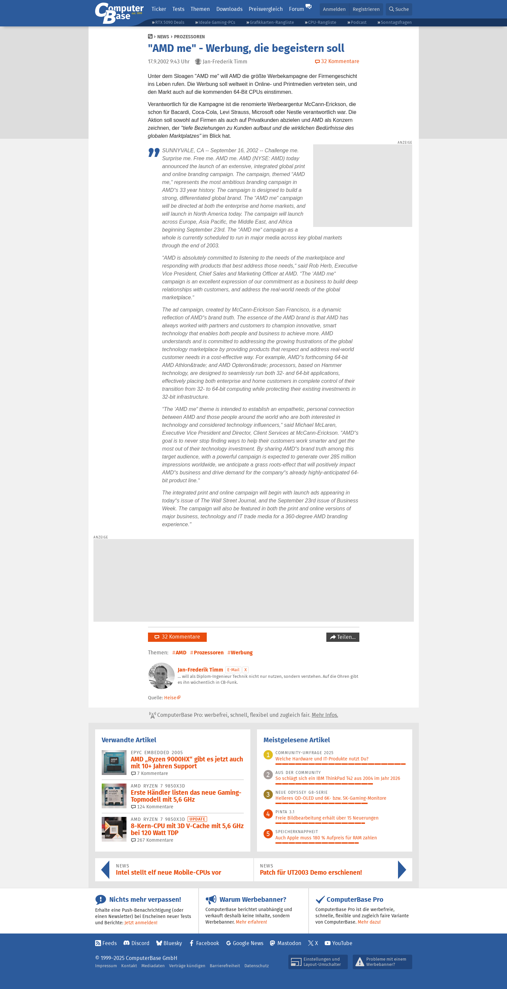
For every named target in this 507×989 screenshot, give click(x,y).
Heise (170, 697)
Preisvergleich (266, 9)
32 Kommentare (177, 637)
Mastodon (289, 943)
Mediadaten (153, 966)
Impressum (106, 966)
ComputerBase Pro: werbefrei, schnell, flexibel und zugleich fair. (243, 715)
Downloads (229, 9)
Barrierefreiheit (225, 966)
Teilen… (346, 637)
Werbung (242, 652)
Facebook (207, 943)
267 (152, 840)
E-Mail (233, 670)
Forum (296, 9)
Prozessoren (189, 37)
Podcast (359, 22)
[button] (399, 9)
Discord (140, 943)
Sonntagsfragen (396, 22)
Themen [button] (200, 9)
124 (152, 806)
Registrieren (366, 9)
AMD (181, 652)
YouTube (342, 943)
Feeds (109, 943)
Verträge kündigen (187, 966)
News (163, 37)
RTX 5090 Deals (169, 22)
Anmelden (334, 9)
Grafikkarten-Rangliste (272, 22)
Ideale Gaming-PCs (217, 22)
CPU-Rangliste (322, 22)
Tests (178, 9)
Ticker (159, 9)
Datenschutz (256, 966)
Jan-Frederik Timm (200, 670)
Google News (248, 943)
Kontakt (129, 966)
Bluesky (172, 943)
